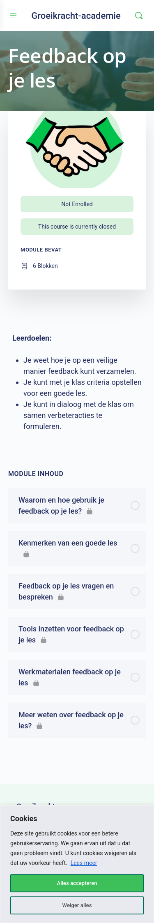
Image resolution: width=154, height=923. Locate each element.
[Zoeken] (139, 15)
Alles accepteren (76, 883)
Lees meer (84, 863)
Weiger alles (76, 905)
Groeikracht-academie (76, 16)
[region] (77, 864)
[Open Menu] (13, 15)
